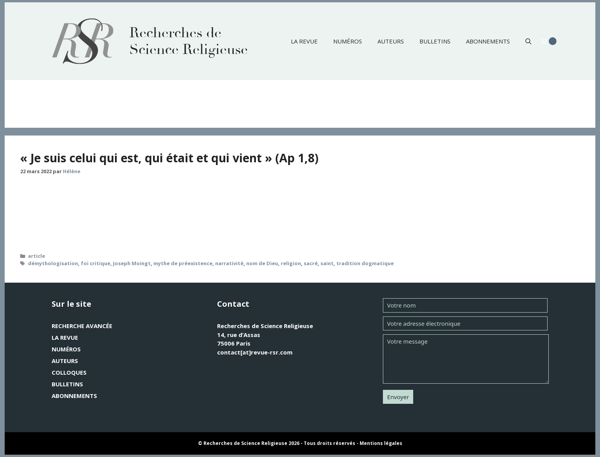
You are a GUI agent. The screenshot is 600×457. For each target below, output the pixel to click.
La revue (304, 41)
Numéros (347, 41)
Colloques (69, 372)
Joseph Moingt (132, 263)
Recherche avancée (82, 326)
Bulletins (434, 41)
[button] (528, 41)
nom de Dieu (262, 263)
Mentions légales (381, 443)
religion (291, 263)
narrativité (229, 263)
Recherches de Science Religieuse (188, 41)
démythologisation (53, 263)
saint (327, 263)
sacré (311, 263)
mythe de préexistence (182, 263)
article (36, 255)
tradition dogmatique (365, 263)
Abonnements (488, 41)
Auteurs (390, 41)
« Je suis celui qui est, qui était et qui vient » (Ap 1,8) (169, 158)
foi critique (95, 263)
